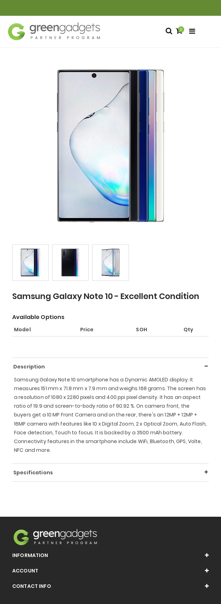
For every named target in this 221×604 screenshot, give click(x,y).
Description (29, 366)
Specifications (33, 472)
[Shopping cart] (180, 31)
